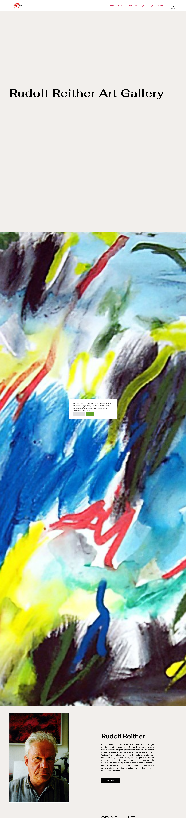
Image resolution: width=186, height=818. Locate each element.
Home (112, 7)
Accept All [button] (90, 414)
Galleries (120, 7)
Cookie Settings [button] (79, 414)
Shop (130, 7)
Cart (136, 7)
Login (151, 7)
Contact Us (160, 7)
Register (143, 7)
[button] (111, 783)
